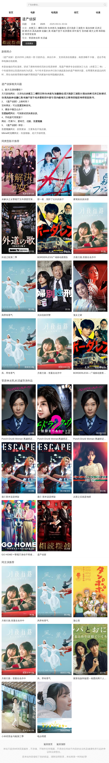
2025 (42, 24)
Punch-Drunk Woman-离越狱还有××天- (21, 439)
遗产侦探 (41, 554)
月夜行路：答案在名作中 (49, 373)
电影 (33, 12)
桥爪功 (28, 31)
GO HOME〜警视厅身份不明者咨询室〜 (21, 554)
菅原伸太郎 (34, 38)
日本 (33, 24)
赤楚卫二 (33, 28)
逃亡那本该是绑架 (10, 497)
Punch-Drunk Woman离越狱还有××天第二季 (59, 439)
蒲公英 (76, 620)
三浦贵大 (80, 28)
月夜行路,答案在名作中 (84, 257)
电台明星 (41, 736)
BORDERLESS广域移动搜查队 (52, 257)
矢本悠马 (52, 28)
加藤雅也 (61, 28)
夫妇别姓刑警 (44, 315)
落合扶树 (90, 28)
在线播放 (29, 43)
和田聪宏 (75, 97)
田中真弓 (76, 31)
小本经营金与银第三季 (13, 736)
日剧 (24, 24)
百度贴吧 (6, 113)
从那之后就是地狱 (82, 497)
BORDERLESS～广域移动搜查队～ (90, 373)
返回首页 (48, 744)
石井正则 (96, 93)
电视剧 (54, 12)
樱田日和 (42, 28)
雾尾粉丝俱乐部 (81, 199)
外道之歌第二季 (9, 257)
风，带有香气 (8, 373)
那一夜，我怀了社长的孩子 (50, 199)
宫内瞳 (85, 31)
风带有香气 (7, 315)
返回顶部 (60, 744)
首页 (11, 12)
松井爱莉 (67, 31)
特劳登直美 (30, 34)
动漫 (98, 12)
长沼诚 (43, 38)
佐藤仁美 (46, 31)
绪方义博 (93, 31)
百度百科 (21, 105)
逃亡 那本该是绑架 (46, 497)
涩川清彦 (71, 28)
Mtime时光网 (8, 133)
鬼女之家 (77, 315)
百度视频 (37, 121)
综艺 (76, 12)
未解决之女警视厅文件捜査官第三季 (19, 199)
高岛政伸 (36, 31)
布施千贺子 (56, 31)
